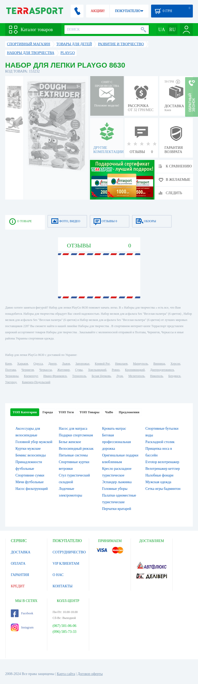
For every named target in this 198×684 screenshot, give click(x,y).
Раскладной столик (160, 442)
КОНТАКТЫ (62, 586)
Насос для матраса (73, 428)
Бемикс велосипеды (30, 455)
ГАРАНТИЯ (20, 575)
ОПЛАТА (18, 563)
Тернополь (79, 376)
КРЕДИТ (18, 586)
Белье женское (70, 442)
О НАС (58, 575)
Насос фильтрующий (31, 489)
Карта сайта (66, 674)
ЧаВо (109, 412)
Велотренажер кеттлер (162, 469)
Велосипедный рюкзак (76, 449)
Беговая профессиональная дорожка (116, 442)
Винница (159, 363)
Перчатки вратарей (116, 509)
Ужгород (10, 382)
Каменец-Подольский (36, 382)
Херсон (175, 363)
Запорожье (82, 363)
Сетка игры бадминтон (162, 489)
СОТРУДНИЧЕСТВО (69, 552)
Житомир (63, 370)
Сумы (78, 370)
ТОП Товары (89, 412)
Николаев (121, 363)
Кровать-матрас (114, 428)
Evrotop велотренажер (162, 462)
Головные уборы (114, 489)
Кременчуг (31, 376)
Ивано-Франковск (55, 376)
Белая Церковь (101, 376)
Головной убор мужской (33, 442)
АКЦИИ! (98, 11)
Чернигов (27, 370)
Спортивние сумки (29, 475)
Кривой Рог (102, 363)
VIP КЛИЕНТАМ (66, 563)
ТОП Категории (25, 412)
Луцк (119, 376)
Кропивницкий (135, 370)
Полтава (10, 370)
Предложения (129, 412)
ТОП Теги (66, 412)
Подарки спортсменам (76, 435)
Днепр (52, 363)
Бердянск (174, 376)
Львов (66, 363)
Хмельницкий (97, 370)
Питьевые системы (73, 455)
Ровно (115, 370)
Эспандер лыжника (116, 482)
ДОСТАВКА (20, 552)
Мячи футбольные (29, 482)
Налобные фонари (159, 475)
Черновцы (12, 376)
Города (48, 412)
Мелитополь (136, 376)
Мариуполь (140, 363)
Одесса (38, 363)
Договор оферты (90, 674)
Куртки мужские (28, 449)
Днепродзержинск (162, 370)
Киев (8, 363)
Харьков (22, 363)
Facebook (22, 613)
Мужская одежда (158, 482)
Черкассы (45, 370)
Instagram (22, 627)
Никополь (156, 376)
